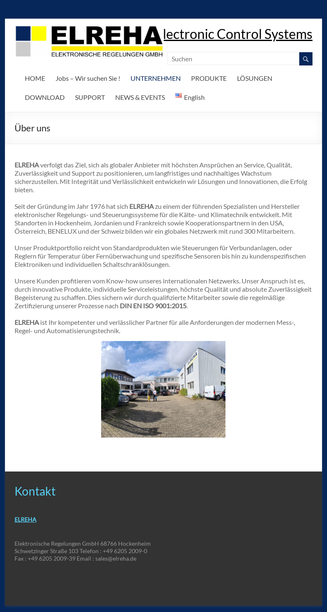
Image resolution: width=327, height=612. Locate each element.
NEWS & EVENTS (140, 97)
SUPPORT (90, 97)
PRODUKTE (209, 78)
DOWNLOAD (45, 97)
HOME (35, 78)
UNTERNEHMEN (156, 78)
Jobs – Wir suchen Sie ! (88, 78)
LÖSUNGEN (254, 78)
